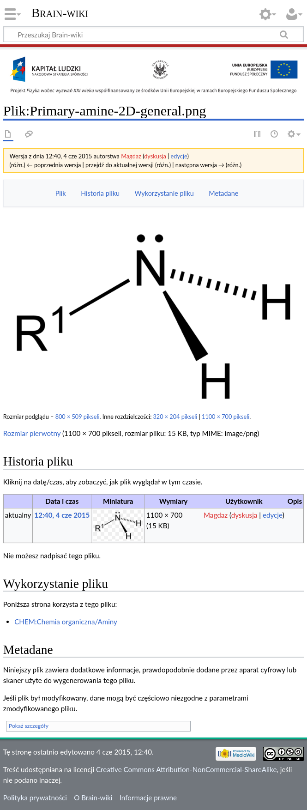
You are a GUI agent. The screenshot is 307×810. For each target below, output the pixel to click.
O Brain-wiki (93, 797)
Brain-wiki (60, 13)
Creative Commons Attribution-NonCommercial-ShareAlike (186, 769)
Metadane (223, 193)
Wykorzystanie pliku (164, 193)
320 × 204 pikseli (175, 416)
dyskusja (155, 156)
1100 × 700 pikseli (225, 416)
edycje (179, 156)
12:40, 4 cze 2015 (62, 515)
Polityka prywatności (35, 797)
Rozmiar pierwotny (31, 433)
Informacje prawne (148, 797)
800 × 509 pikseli (77, 416)
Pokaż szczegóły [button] (28, 725)
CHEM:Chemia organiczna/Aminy (65, 621)
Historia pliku (100, 193)
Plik (60, 193)
